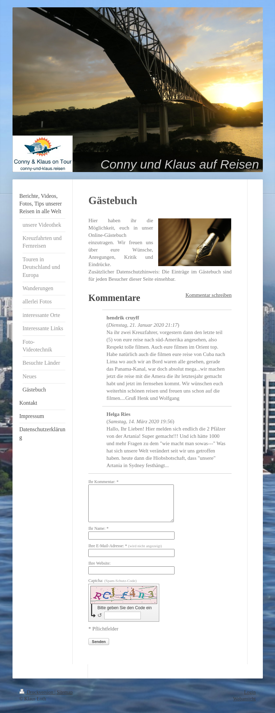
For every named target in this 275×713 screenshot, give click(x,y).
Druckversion (37, 692)
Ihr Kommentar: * (103, 481)
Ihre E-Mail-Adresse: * (125, 545)
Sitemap (65, 692)
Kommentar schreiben (208, 295)
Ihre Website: (99, 563)
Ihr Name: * (98, 528)
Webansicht (244, 699)
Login (250, 692)
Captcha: (112, 580)
